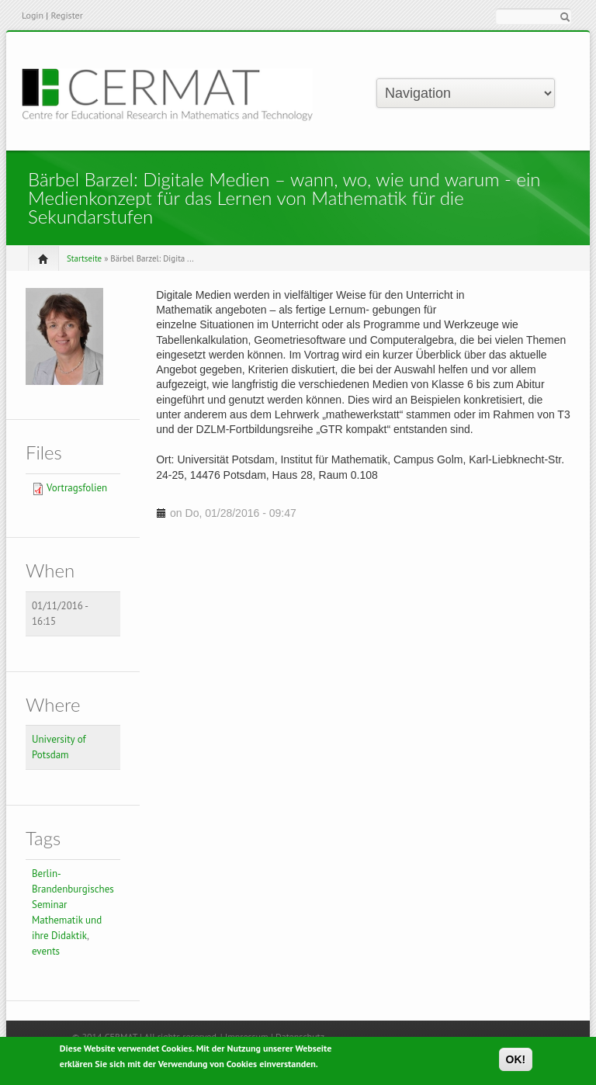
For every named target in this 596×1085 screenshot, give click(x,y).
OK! (516, 1062)
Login (32, 15)
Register (66, 15)
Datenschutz (299, 1036)
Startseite (84, 258)
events (46, 951)
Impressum (247, 1036)
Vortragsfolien (77, 487)
